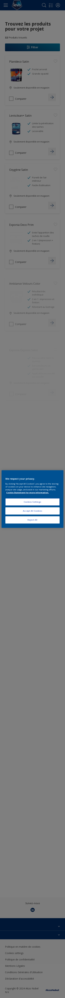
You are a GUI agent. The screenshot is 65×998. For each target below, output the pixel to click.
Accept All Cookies (32, 511)
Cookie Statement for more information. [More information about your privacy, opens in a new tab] (27, 492)
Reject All (32, 519)
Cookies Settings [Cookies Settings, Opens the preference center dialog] (32, 502)
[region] (32, 499)
